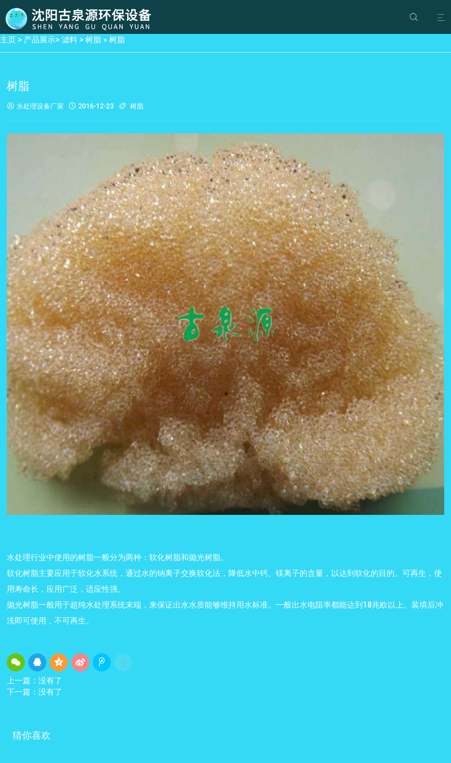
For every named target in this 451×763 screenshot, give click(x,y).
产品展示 (39, 39)
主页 (8, 39)
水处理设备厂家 (35, 106)
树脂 (93, 39)
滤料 (69, 39)
